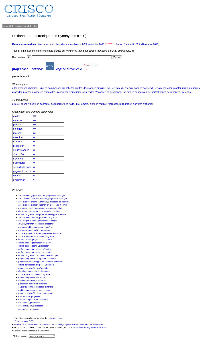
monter (177, 88)
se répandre (173, 92)
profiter (27, 92)
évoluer (110, 88)
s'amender (88, 92)
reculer (102, 104)
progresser (20, 69)
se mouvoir (141, 92)
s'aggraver (62, 92)
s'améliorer (75, 92)
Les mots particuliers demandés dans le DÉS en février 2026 (76, 44)
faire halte (68, 104)
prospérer (37, 92)
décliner (34, 104)
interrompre (82, 104)
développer (90, 88)
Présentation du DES (24, 321)
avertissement (57, 318)
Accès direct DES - (24, 26)
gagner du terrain (152, 88)
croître (78, 88)
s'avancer (100, 92)
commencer (54, 88)
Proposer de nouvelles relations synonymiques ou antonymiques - (42, 324)
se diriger (129, 92)
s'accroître (49, 92)
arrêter (15, 104)
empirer (101, 88)
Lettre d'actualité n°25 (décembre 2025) (137, 44)
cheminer (33, 88)
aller (14, 88)
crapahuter (68, 88)
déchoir (25, 104)
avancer (22, 88)
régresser (113, 104)
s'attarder (148, 104)
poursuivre (195, 88)
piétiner (94, 104)
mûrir (185, 88)
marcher (167, 88)
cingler (43, 88)
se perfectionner (157, 92)
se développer (114, 92)
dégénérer (56, 104)
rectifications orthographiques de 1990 (89, 327)
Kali (35, 26)
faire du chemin (124, 88)
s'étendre (187, 92)
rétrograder (125, 104)
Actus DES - (8, 26)
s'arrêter (137, 104)
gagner (138, 88)
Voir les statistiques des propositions (87, 324)
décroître (45, 104)
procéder (17, 92)
